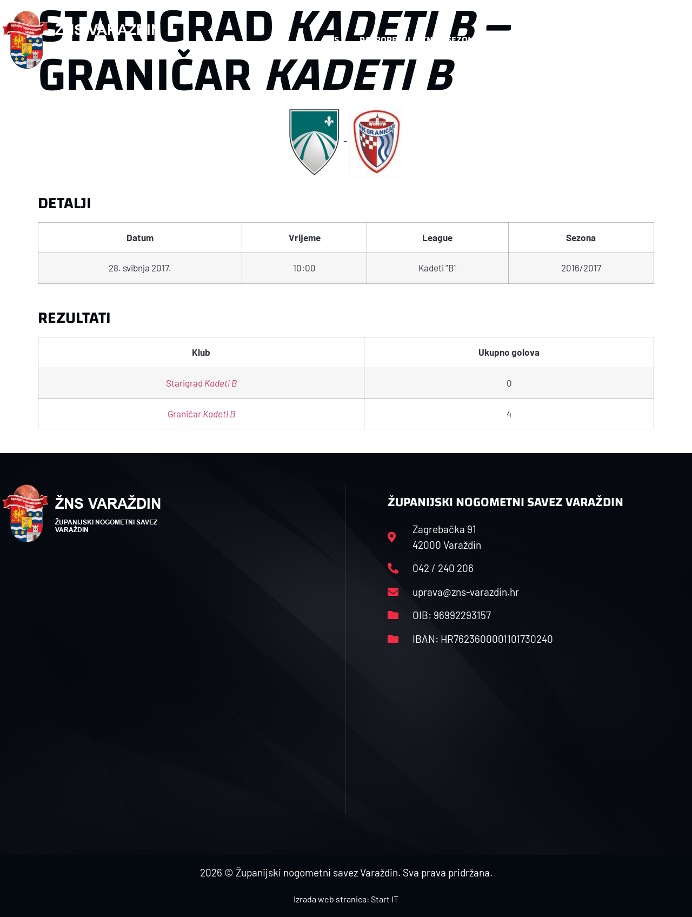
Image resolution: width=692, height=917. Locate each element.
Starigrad (201, 382)
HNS (330, 39)
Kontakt (578, 39)
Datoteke (519, 39)
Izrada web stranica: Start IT (346, 899)
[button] (668, 40)
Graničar (201, 413)
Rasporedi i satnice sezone (419, 39)
